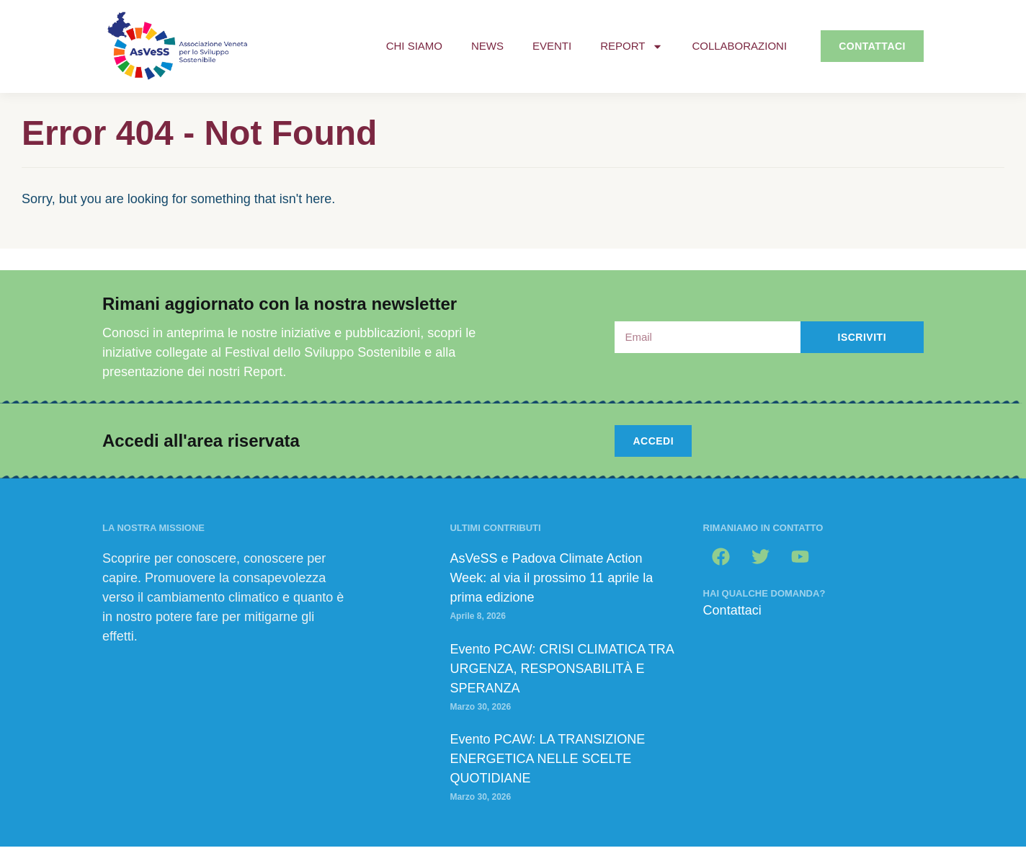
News (487, 46)
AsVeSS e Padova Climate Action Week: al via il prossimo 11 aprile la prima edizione (551, 578)
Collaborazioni (739, 46)
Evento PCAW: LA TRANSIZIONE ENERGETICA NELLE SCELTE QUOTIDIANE (547, 758)
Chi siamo (414, 46)
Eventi (551, 46)
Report (631, 46)
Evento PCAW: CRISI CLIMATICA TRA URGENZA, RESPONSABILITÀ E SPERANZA (561, 668)
